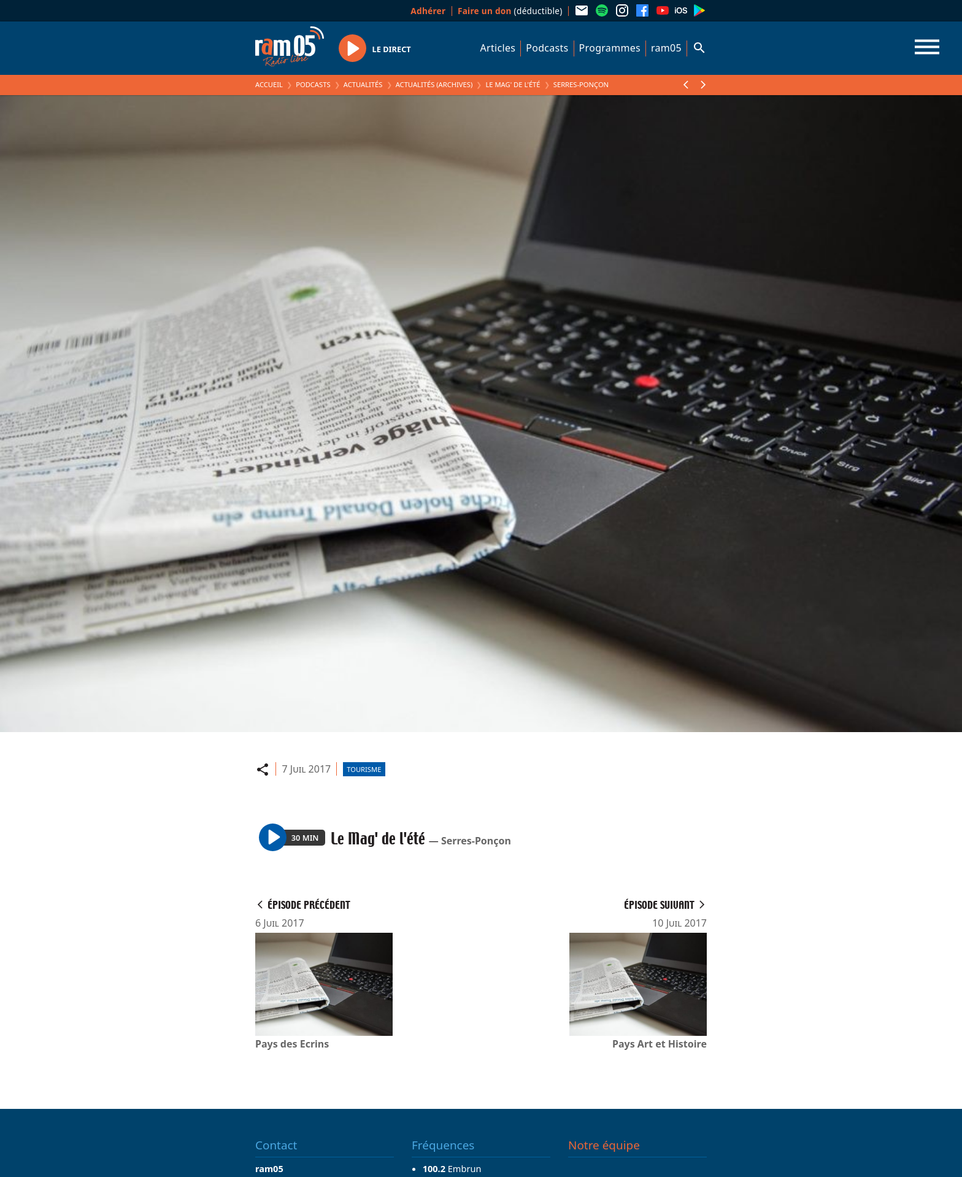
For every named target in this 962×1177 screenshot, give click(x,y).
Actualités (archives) (434, 84)
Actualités (363, 84)
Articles (498, 48)
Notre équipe (604, 1145)
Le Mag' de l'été (512, 84)
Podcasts (547, 48)
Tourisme (364, 769)
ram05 (666, 48)
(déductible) (510, 11)
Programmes (610, 48)
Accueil (269, 84)
